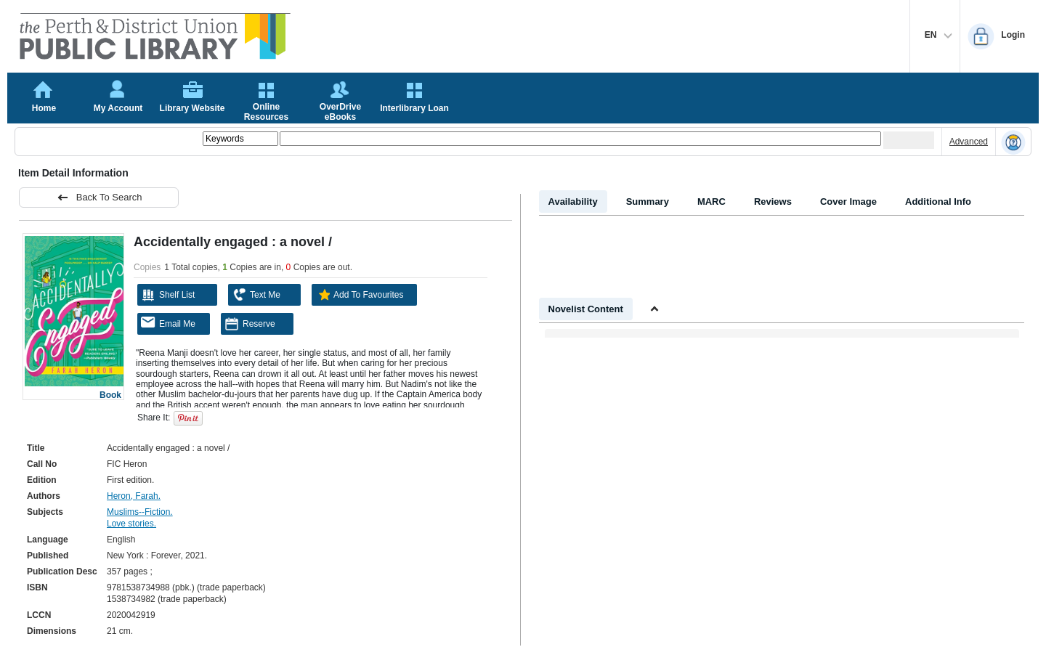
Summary (647, 201)
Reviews (773, 201)
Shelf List (168, 295)
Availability (573, 201)
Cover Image (848, 201)
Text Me (256, 295)
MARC (711, 201)
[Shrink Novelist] (654, 309)
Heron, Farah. (134, 496)
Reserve (249, 324)
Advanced (968, 142)
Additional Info (938, 201)
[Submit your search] (908, 140)
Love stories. (131, 523)
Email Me (168, 323)
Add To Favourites (359, 295)
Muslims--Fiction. (140, 512)
